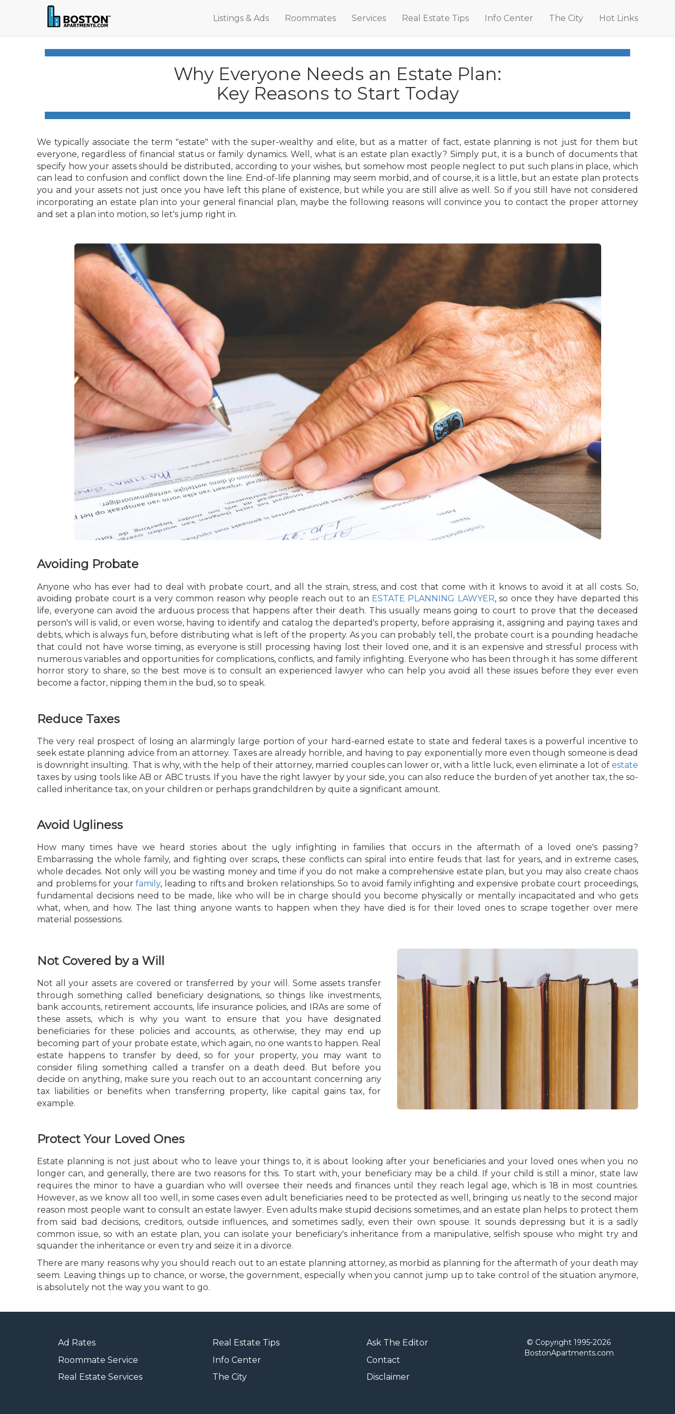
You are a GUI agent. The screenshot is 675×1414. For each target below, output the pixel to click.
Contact (383, 1360)
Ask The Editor (397, 1343)
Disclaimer (388, 1377)
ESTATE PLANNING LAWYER (433, 598)
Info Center (509, 18)
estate (625, 765)
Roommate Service (98, 1360)
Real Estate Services (100, 1377)
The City (566, 18)
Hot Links (618, 18)
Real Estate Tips (435, 18)
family (148, 884)
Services (369, 18)
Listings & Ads (241, 18)
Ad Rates (76, 1343)
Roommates (310, 18)
